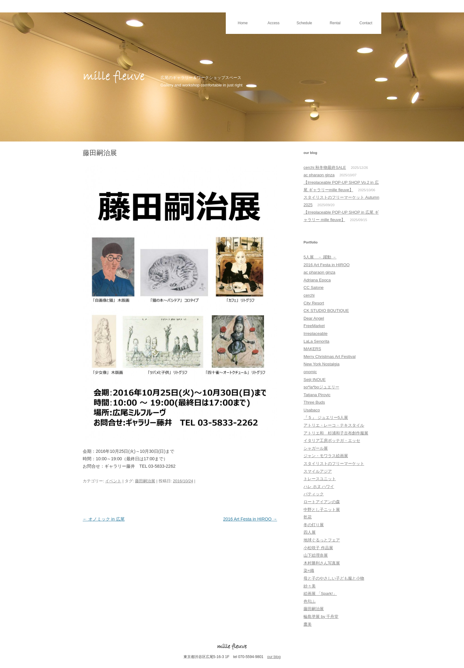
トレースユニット (320, 478)
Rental (335, 23)
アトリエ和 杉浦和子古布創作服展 (336, 433)
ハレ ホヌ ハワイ (319, 486)
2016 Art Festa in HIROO (250, 519)
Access (273, 23)
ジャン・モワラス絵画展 (326, 455)
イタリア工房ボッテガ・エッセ (332, 440)
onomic (310, 371)
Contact (366, 23)
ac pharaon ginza (319, 175)
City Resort (314, 303)
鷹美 (308, 624)
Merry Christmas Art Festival (329, 356)
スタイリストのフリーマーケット (334, 463)
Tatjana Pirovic (317, 394)
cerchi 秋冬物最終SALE (325, 167)
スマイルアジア (318, 471)
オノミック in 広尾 (104, 519)
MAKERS (312, 348)
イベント (113, 481)
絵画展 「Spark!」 (320, 593)
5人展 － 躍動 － (320, 257)
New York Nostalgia (322, 364)
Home (243, 23)
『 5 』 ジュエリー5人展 (326, 417)
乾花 (308, 517)
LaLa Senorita (316, 341)
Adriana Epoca (317, 280)
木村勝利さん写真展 (322, 563)
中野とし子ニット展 (322, 509)
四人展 (310, 532)
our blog (274, 657)
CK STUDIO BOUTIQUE (326, 310)
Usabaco (312, 410)
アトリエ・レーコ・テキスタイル (334, 425)
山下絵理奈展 (316, 555)
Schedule (304, 23)
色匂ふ (310, 601)
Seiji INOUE (315, 379)
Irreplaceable (315, 333)
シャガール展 (316, 448)
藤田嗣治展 (145, 481)
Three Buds (314, 402)
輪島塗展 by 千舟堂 (321, 616)
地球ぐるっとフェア (322, 540)
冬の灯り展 (314, 524)
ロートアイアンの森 (322, 501)
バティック (314, 494)
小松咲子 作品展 (318, 547)
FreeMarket (314, 325)
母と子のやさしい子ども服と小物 (334, 578)
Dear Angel (314, 318)
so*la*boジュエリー (321, 387)
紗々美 (310, 586)
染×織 (309, 570)
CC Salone (313, 287)
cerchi (309, 295)
